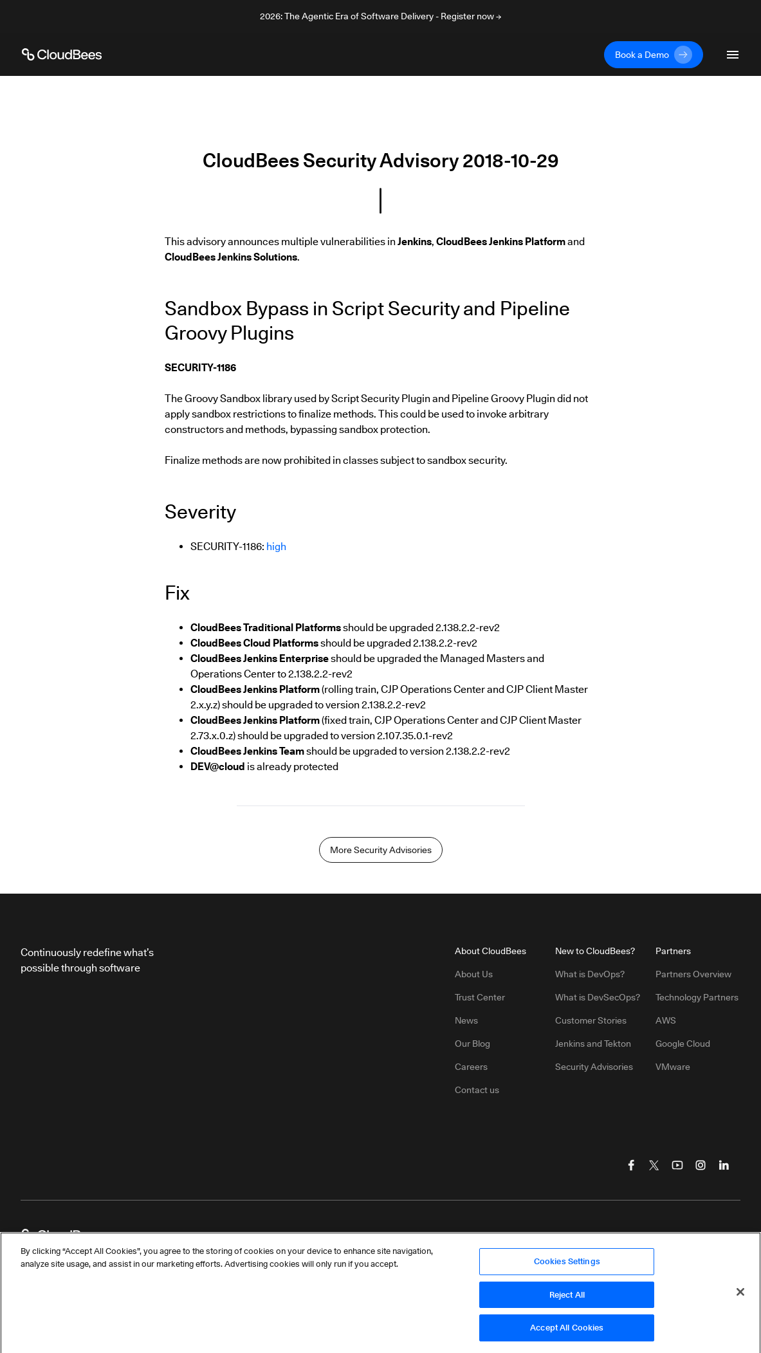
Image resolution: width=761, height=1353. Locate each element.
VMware (673, 1067)
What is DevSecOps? (597, 997)
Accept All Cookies (566, 1332)
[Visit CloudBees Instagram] (700, 1165)
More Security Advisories (381, 850)
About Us (474, 974)
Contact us (477, 1090)
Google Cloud (683, 1043)
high (276, 546)
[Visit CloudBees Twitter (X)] (654, 1165)
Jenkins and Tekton (593, 1043)
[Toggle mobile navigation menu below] (732, 54)
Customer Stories (591, 1020)
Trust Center (480, 997)
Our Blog (472, 1043)
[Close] (740, 1296)
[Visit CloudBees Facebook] (631, 1165)
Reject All (567, 1299)
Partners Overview (693, 974)
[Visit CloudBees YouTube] (677, 1165)
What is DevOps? (590, 974)
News (466, 1020)
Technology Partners (697, 997)
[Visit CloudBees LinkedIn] (723, 1165)
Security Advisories (594, 1067)
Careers (471, 1067)
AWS (666, 1020)
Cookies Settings (567, 1265)
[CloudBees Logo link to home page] (62, 54)
